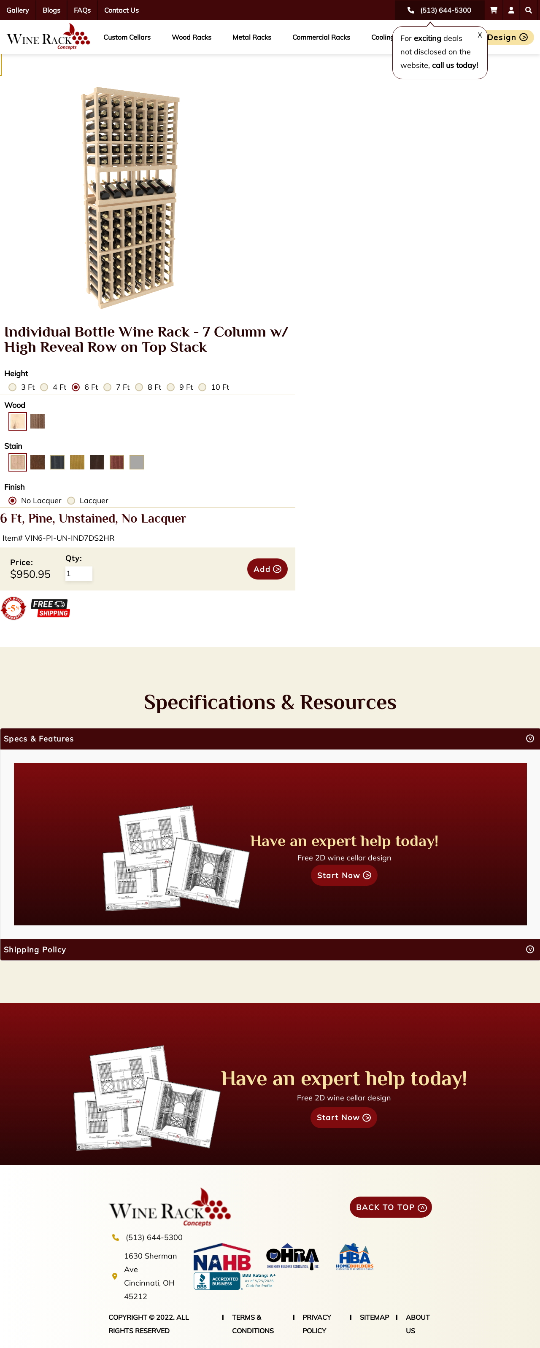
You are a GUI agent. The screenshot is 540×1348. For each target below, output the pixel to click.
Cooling (382, 37)
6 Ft (91, 387)
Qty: (73, 558)
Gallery (17, 10)
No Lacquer (41, 500)
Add (262, 569)
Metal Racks (251, 37)
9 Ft (186, 387)
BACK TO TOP (385, 1207)
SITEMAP (374, 1317)
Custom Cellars (127, 37)
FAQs (82, 10)
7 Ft (123, 387)
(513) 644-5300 (154, 1237)
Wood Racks (191, 37)
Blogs (51, 10)
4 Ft (59, 387)
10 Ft (220, 387)
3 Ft (28, 387)
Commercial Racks (321, 37)
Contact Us (121, 10)
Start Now (339, 875)
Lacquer (94, 500)
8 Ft (154, 387)
